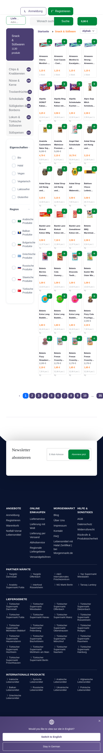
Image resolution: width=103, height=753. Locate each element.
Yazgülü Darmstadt (11, 575)
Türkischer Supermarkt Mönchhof (60, 639)
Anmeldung (33, 11)
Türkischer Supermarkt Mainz (63, 616)
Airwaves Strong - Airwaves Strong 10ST (88, 63)
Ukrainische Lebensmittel (61, 688)
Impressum (60, 525)
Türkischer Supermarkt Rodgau (84, 628)
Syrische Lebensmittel (36, 680)
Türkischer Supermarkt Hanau (39, 616)
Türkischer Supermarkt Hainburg (84, 649)
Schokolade (16, 98)
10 (84, 395)
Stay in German (51, 746)
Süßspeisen (16, 132)
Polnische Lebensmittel (83, 688)
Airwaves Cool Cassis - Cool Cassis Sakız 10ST (59, 63)
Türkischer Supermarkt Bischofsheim (36, 639)
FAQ (56, 536)
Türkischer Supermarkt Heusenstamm (13, 639)
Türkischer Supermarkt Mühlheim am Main (39, 649)
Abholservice (37, 542)
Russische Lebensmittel (36, 688)
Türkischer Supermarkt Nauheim (60, 649)
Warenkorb (12, 525)
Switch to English (51, 736)
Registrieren (60, 11)
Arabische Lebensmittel (60, 680)
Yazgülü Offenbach (35, 575)
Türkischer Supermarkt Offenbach (60, 606)
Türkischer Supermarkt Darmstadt (13, 606)
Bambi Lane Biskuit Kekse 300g (44, 229)
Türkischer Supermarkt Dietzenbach (84, 606)
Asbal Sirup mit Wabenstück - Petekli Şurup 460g (75, 190)
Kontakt (58, 530)
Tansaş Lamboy (86, 584)
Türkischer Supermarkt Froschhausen (13, 660)
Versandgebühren (40, 556)
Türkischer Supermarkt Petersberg (36, 628)
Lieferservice (37, 518)
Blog (56, 514)
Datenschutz (84, 524)
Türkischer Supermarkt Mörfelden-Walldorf (15, 628)
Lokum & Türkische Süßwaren (15, 121)
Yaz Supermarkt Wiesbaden (87, 575)
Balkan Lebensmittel (12, 688)
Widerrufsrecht (86, 529)
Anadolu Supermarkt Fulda (15, 586)
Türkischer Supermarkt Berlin (39, 658)
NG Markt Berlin (63, 584)
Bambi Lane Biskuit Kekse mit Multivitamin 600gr (60, 233)
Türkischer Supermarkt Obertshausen (61, 628)
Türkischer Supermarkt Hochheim (13, 649)
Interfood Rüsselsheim (36, 586)
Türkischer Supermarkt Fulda (15, 616)
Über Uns (59, 520)
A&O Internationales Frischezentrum (62, 577)
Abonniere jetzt (79, 454)
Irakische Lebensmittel (12, 680)
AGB (80, 518)
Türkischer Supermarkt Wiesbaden (36, 606)
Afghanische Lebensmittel (85, 680)
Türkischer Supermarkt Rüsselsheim (84, 617)
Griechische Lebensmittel (13, 696)
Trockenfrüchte (18, 91)
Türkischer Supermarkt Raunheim (84, 639)
